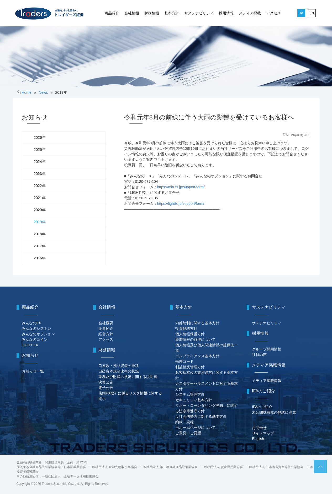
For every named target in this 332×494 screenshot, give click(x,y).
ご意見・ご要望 (188, 433)
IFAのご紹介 (262, 407)
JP (301, 13)
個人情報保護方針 (190, 334)
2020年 (40, 210)
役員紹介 (105, 328)
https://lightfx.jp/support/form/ (180, 203)
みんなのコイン (35, 339)
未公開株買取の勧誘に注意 (274, 412)
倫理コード (184, 361)
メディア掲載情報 (266, 380)
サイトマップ (263, 433)
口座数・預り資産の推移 (118, 366)
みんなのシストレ (36, 328)
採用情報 (226, 13)
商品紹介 (111, 13)
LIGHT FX (30, 345)
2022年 (40, 186)
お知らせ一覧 (33, 371)
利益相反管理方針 (190, 367)
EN (311, 13)
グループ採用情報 (266, 349)
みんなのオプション (38, 334)
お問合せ (259, 428)
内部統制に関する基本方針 (197, 323)
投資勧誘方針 (186, 328)
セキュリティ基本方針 (193, 400)
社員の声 (259, 355)
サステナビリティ (199, 13)
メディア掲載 (250, 13)
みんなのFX (31, 323)
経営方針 (105, 334)
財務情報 (151, 13)
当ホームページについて (195, 427)
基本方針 (171, 13)
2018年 (40, 234)
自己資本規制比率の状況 (118, 371)
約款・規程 (184, 422)
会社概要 (105, 323)
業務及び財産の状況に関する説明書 (127, 377)
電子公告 (105, 388)
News (43, 92)
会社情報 (131, 13)
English (258, 439)
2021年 (40, 198)
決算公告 (105, 382)
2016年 (40, 258)
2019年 (40, 222)
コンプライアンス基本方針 (197, 356)
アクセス (273, 13)
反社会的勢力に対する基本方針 (201, 416)
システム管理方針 (190, 394)
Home (26, 92)
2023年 (40, 174)
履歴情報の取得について (195, 339)
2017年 (40, 246)
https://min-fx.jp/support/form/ (181, 187)
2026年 (40, 137)
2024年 (40, 162)
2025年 (40, 149)
